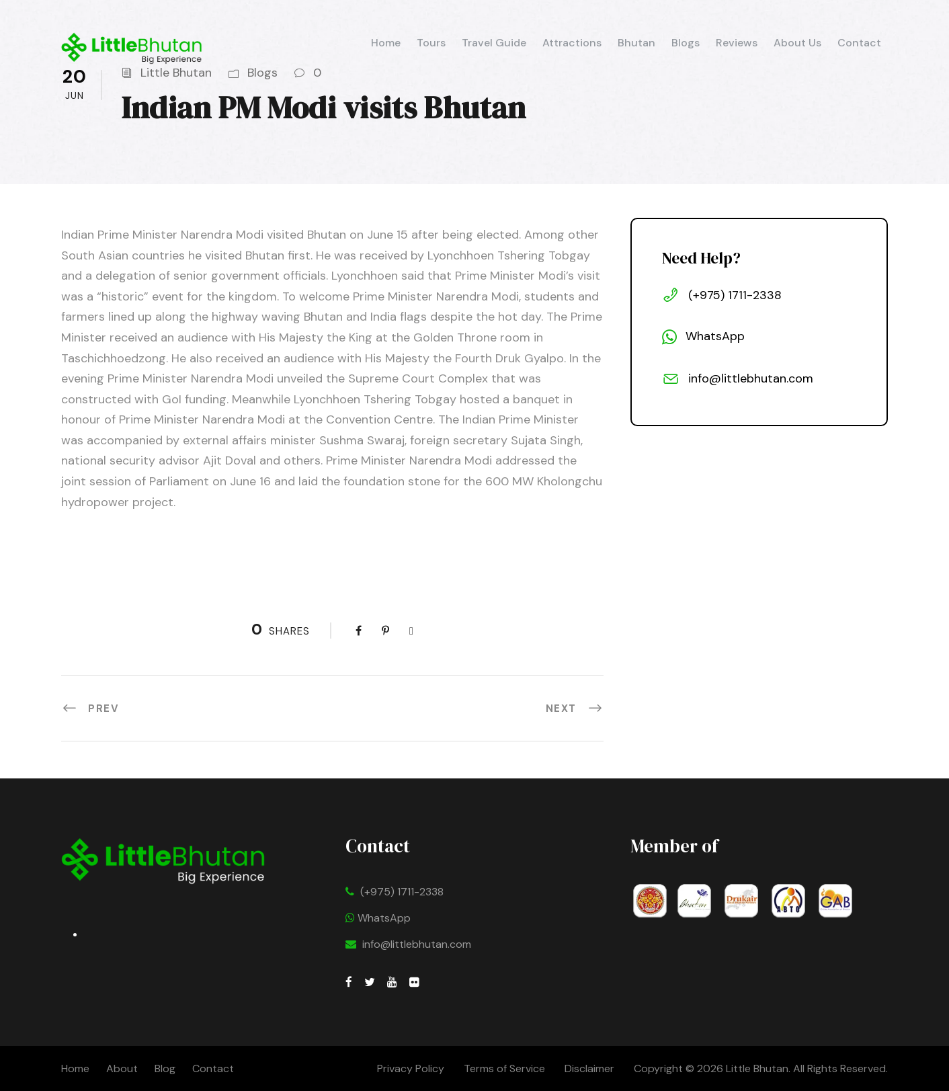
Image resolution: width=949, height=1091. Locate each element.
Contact (859, 43)
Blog (165, 1068)
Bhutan (636, 43)
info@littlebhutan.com (416, 944)
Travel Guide (494, 43)
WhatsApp (378, 918)
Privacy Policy (410, 1068)
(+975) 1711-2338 (402, 892)
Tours (431, 43)
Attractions (572, 43)
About (122, 1068)
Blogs (685, 43)
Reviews (736, 43)
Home (386, 43)
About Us (797, 43)
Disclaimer (591, 1068)
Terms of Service (504, 1068)
